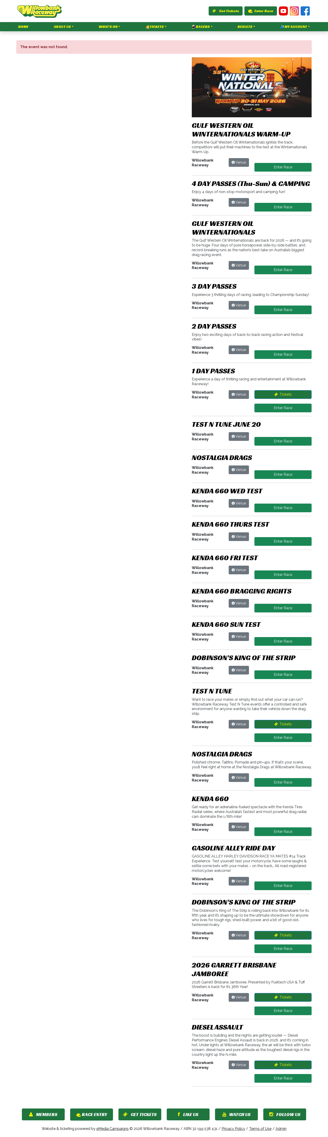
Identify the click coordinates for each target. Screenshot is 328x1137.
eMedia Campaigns (112, 1129)
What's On (108, 26)
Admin (281, 1129)
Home (23, 26)
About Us (62, 26)
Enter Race (260, 10)
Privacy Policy (233, 1129)
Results (245, 26)
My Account (293, 26)
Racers (201, 26)
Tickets (155, 26)
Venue (241, 162)
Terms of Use (260, 1129)
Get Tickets (225, 10)
